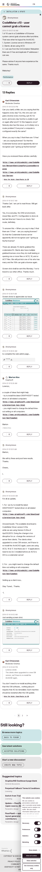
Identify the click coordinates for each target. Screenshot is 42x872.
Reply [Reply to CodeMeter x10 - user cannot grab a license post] (29, 83)
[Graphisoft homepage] (31, 844)
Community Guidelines (20, 864)
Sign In (38, 4)
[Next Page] (27, 716)
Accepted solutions (14, 751)
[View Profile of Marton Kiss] (14, 377)
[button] (4, 83)
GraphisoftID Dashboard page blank (21, 781)
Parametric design (11, 809)
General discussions (12, 784)
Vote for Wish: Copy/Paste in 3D (16, 179)
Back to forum (11, 737)
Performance (8, 77)
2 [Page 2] (22, 716)
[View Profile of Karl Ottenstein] (12, 100)
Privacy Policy (14, 861)
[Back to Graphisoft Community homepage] (13, 4)
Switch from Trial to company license (22, 796)
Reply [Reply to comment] (29, 186)
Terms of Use (27, 861)
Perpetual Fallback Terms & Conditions (22, 788)
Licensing (8, 791)
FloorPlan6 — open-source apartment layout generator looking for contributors (22, 816)
